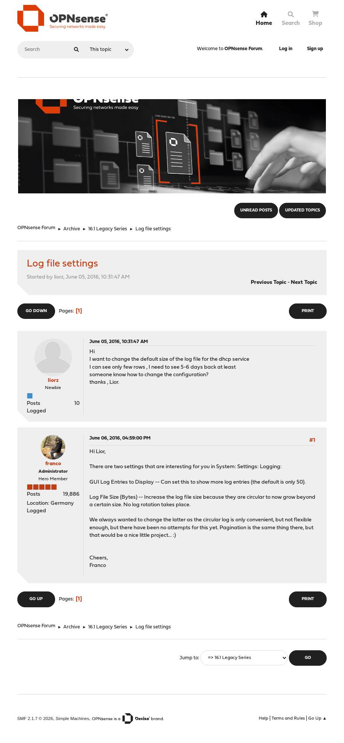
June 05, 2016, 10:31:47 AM (118, 341)
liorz (53, 380)
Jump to (189, 658)
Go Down (36, 311)
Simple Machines (72, 718)
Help (263, 718)
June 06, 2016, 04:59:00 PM (119, 438)
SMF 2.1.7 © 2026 (35, 718)
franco (53, 464)
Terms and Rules (288, 718)
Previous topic (268, 282)
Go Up (36, 599)
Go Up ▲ (317, 718)
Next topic (304, 282)
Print (308, 311)
